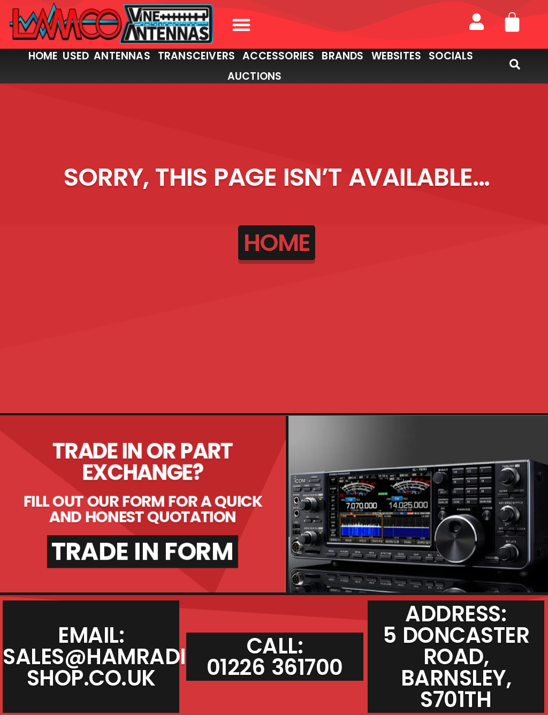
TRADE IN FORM (142, 551)
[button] (241, 24)
